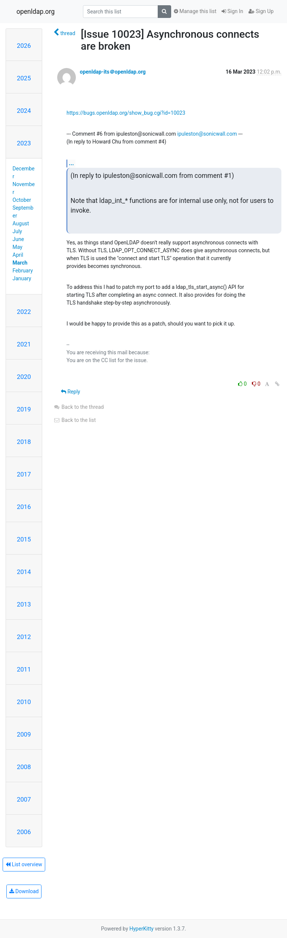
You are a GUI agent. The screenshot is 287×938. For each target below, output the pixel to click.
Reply (70, 392)
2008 (24, 767)
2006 (24, 832)
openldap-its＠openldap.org (112, 72)
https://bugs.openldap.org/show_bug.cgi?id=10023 (126, 113)
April (18, 255)
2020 (24, 376)
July (17, 231)
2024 (24, 110)
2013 (24, 604)
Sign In (232, 11)
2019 (24, 409)
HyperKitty (141, 929)
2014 (24, 572)
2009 (24, 734)
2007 (24, 799)
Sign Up (261, 11)
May (17, 247)
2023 (24, 143)
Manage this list (195, 11)
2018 (24, 441)
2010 (24, 702)
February (23, 271)
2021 (24, 344)
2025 (24, 78)
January (22, 278)
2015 (24, 539)
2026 (24, 45)
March (20, 263)
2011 (24, 669)
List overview (24, 864)
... (71, 163)
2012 (24, 637)
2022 (24, 311)
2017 (24, 474)
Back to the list (74, 420)
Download (24, 891)
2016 (24, 506)
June (18, 239)
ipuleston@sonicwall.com (207, 134)
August (21, 223)
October (22, 200)
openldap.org (35, 11)
